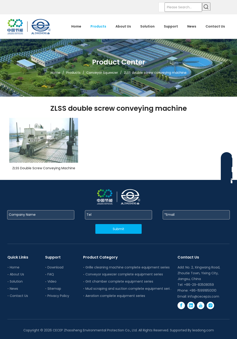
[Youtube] (200, 305)
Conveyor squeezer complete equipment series (124, 274)
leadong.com (203, 330)
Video (51, 281)
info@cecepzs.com (203, 296)
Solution (16, 281)
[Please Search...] (183, 7)
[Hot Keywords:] (206, 7)
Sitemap (54, 288)
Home (14, 267)
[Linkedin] (191, 305)
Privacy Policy (58, 295)
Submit (118, 229)
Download (55, 267)
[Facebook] (181, 305)
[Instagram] (210, 305)
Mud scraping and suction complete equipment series (129, 288)
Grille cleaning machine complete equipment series (127, 267)
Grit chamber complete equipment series (119, 281)
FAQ (50, 274)
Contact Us (19, 295)
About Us (17, 274)
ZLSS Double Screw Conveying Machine (43, 168)
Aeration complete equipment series (115, 295)
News (14, 288)
